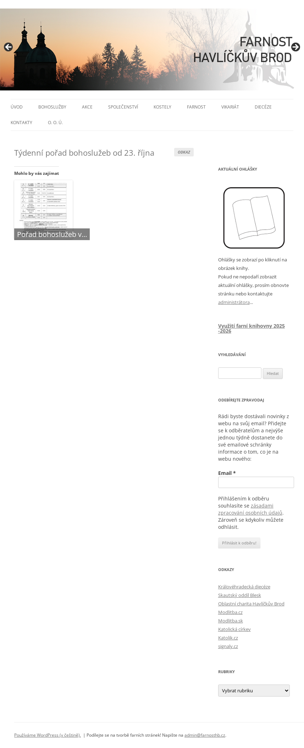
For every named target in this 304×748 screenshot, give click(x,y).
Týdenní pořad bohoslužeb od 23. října (84, 152)
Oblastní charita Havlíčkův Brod (251, 603)
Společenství (123, 107)
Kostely (162, 107)
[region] (152, 49)
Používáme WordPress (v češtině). (47, 735)
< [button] (9, 47)
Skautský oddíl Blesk (239, 595)
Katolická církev (234, 629)
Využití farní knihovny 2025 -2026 (251, 328)
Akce (87, 107)
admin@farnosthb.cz (204, 735)
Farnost (196, 107)
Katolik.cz (228, 638)
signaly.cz (228, 646)
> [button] (295, 47)
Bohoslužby (52, 107)
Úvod (17, 107)
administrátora (234, 302)
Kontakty (21, 123)
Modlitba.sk (230, 620)
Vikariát (230, 107)
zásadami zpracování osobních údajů (250, 509)
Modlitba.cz (230, 612)
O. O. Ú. (55, 123)
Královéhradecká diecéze (244, 586)
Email (227, 473)
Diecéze (263, 107)
